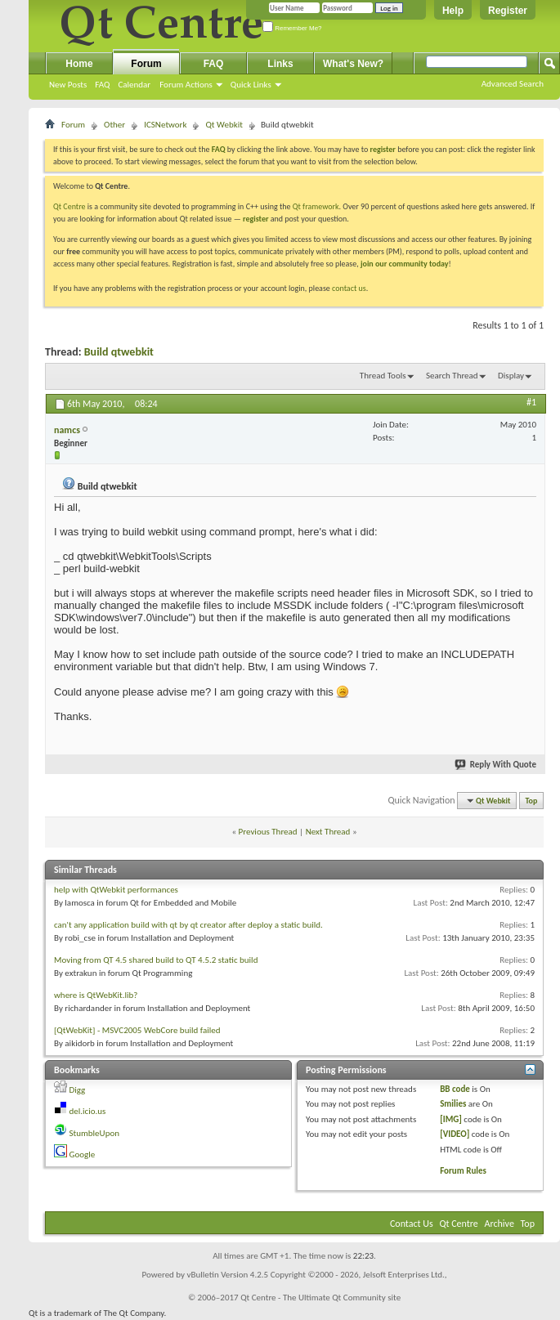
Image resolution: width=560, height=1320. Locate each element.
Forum (146, 63)
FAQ (102, 84)
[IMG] (451, 1119)
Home (78, 63)
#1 (531, 402)
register (255, 218)
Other (114, 124)
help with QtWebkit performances (116, 889)
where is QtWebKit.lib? (95, 995)
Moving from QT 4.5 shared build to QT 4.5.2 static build (156, 960)
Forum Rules (463, 1171)
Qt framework (316, 206)
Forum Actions (186, 84)
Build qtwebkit (119, 352)
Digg (77, 1090)
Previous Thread (268, 831)
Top (532, 800)
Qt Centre (69, 206)
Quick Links (251, 84)
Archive (499, 1223)
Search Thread (452, 375)
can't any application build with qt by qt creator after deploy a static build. (188, 925)
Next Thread (328, 831)
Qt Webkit (223, 124)
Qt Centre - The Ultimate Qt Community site (320, 1297)
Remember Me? (292, 28)
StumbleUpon (94, 1133)
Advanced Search (513, 83)
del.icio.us (87, 1111)
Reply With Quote (496, 764)
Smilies (453, 1104)
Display (511, 375)
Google (82, 1154)
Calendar (134, 84)
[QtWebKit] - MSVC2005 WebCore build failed (137, 1030)
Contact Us (411, 1223)
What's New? (353, 63)
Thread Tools (383, 375)
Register (507, 10)
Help (453, 10)
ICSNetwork (165, 124)
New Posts (68, 84)
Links (280, 63)
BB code (455, 1089)
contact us (349, 288)
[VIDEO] (454, 1134)
